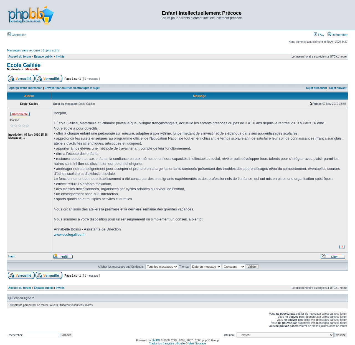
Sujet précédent (316, 88)
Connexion (16, 34)
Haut (11, 256)
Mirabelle (32, 69)
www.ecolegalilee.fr (69, 234)
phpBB (156, 340)
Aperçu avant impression (25, 88)
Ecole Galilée (23, 65)
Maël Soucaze (197, 343)
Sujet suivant (337, 88)
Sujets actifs (50, 50)
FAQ (319, 34)
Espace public (43, 56)
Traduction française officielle (167, 343)
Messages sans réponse (23, 50)
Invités (60, 56)
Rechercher (338, 34)
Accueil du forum (19, 56)
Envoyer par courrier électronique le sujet (72, 88)
